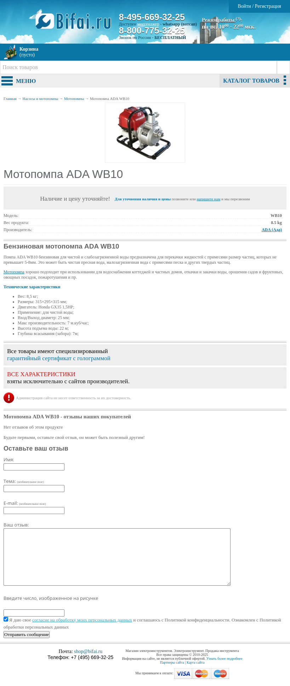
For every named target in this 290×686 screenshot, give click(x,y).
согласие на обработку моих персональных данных (82, 620)
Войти (244, 6)
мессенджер (148, 24)
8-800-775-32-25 (152, 30)
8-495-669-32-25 (152, 17)
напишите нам (208, 199)
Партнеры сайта (172, 662)
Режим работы (221, 20)
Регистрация (268, 6)
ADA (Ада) (272, 229)
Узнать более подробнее (224, 658)
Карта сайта (196, 662)
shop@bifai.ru (88, 651)
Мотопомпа (14, 271)
